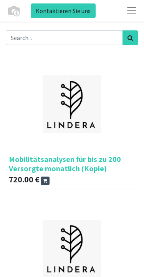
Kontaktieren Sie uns (63, 11)
